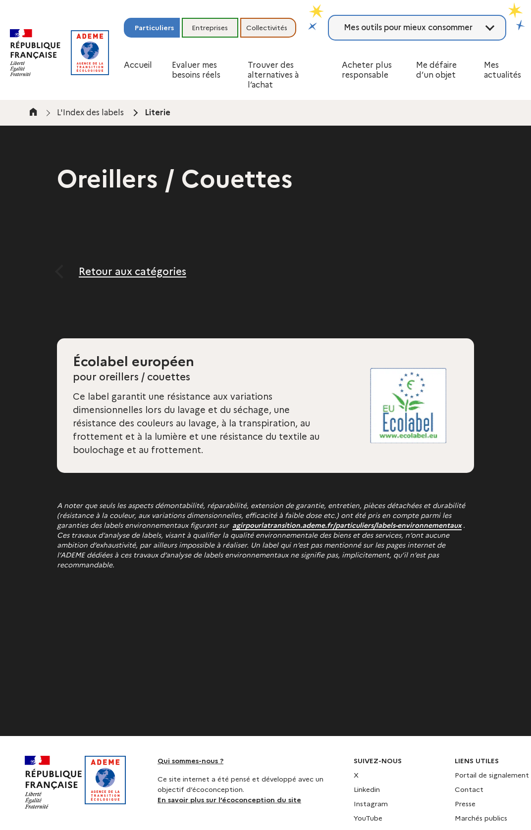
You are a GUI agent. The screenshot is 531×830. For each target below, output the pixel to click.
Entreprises (210, 27)
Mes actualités (502, 70)
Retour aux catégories (132, 271)
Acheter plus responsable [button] (367, 70)
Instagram (371, 803)
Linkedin (367, 789)
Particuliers (154, 27)
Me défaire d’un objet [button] (436, 70)
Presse (465, 803)
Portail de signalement (492, 775)
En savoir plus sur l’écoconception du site (229, 799)
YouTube (368, 818)
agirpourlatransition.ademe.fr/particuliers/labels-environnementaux (347, 525)
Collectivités (266, 27)
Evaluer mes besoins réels (196, 70)
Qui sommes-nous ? (190, 760)
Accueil (138, 65)
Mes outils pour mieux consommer (408, 27)
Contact (469, 789)
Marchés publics (481, 818)
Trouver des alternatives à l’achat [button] (273, 75)
